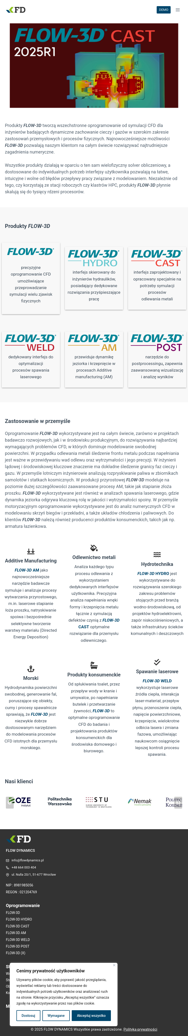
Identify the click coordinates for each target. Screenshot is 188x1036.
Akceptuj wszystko (91, 1016)
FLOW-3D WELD (18, 940)
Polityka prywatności (140, 1029)
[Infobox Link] (94, 66)
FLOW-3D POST (17, 946)
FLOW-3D (39, 714)
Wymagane (56, 1016)
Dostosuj (28, 1016)
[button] (88, 107)
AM (27, 570)
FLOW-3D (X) (15, 953)
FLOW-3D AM (16, 933)
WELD (157, 680)
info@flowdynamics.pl (28, 860)
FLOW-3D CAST (17, 926)
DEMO (163, 10)
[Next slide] (178, 803)
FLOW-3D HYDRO (19, 919)
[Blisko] (114, 965)
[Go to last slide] (10, 803)
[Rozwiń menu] (177, 10)
